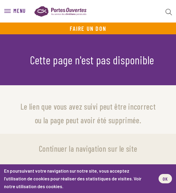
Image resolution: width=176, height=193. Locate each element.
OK (165, 179)
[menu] (15, 11)
